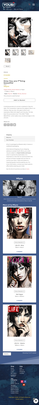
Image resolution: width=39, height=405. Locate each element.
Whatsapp (11, 124)
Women (24, 93)
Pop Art (10, 93)
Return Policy (14, 388)
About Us (13, 382)
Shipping (9, 135)
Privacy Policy (15, 391)
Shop (12, 368)
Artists (12, 370)
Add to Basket (19, 100)
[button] (32, 20)
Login (12, 371)
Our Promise (10, 140)
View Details (19, 242)
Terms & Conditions (14, 385)
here (28, 169)
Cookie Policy (14, 393)
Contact (22, 373)
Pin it (8, 124)
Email (14, 124)
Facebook (5, 124)
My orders (13, 373)
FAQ (21, 368)
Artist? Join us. (15, 383)
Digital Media (7, 89)
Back (8, 66)
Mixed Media (15, 89)
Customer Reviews (13, 375)
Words (19, 93)
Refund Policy (15, 389)
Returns (8, 137)
